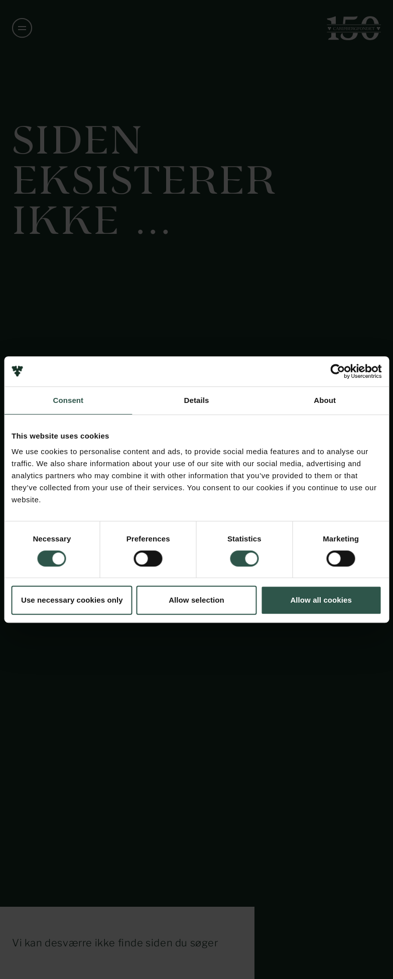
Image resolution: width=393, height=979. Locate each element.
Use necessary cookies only (72, 600)
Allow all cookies (321, 600)
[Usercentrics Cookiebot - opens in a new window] (337, 371)
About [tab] (325, 400)
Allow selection (196, 600)
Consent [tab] (68, 400)
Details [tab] (196, 400)
